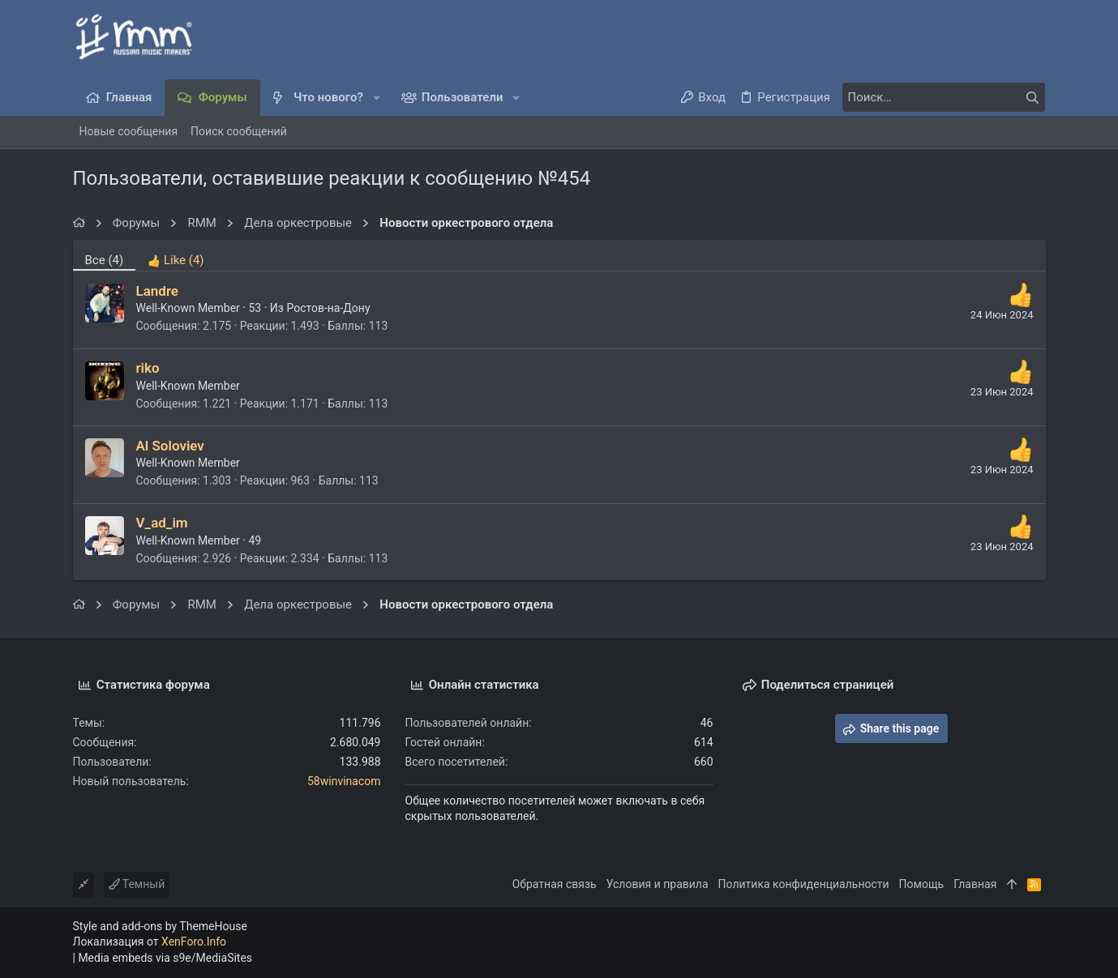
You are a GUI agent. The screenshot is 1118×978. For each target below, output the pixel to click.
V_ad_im (162, 523)
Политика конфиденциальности (803, 884)
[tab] (175, 255)
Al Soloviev (170, 446)
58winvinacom (344, 781)
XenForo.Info (193, 941)
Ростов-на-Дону (328, 307)
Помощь (922, 884)
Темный (137, 884)
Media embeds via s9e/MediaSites (165, 957)
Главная (974, 884)
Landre (157, 291)
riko (148, 368)
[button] (376, 98)
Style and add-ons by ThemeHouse (160, 926)
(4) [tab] (104, 260)
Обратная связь (554, 884)
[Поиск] (943, 97)
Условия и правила (657, 884)
